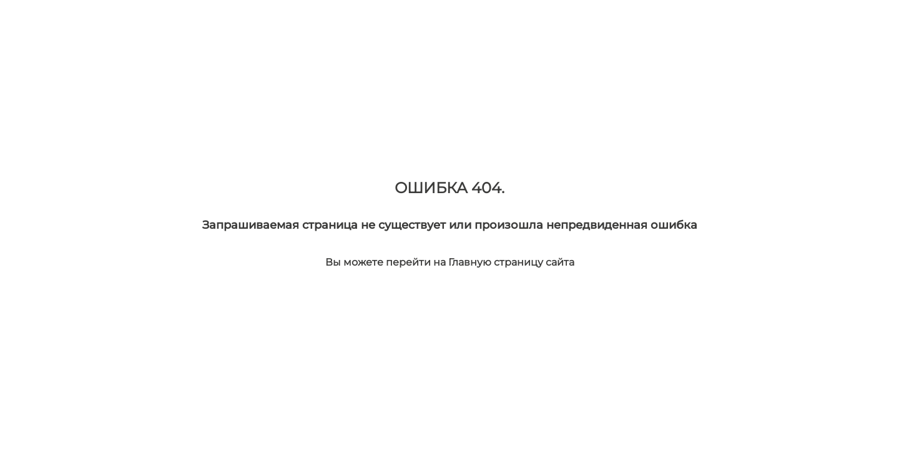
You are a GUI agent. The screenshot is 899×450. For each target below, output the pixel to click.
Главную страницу (497, 262)
